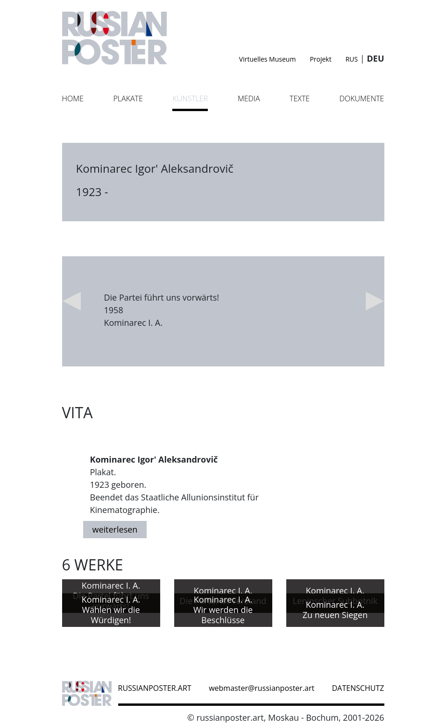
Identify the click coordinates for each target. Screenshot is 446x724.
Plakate (127, 98)
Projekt (320, 59)
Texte (300, 98)
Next (375, 301)
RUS (352, 59)
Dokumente (362, 98)
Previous (71, 301)
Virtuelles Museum (267, 59)
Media (249, 98)
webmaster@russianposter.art (261, 688)
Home (73, 98)
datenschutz (358, 688)
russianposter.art (154, 688)
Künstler (190, 98)
